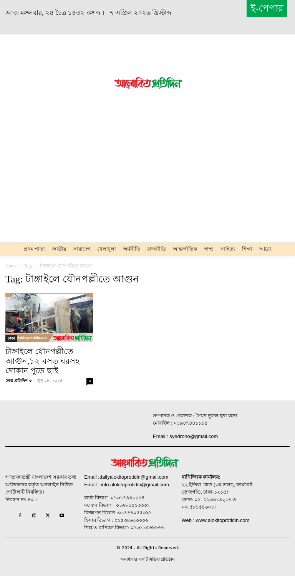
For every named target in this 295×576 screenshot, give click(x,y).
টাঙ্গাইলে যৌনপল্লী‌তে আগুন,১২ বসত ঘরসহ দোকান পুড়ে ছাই (42, 361)
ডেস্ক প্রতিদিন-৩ (18, 380)
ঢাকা (11, 338)
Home (11, 266)
